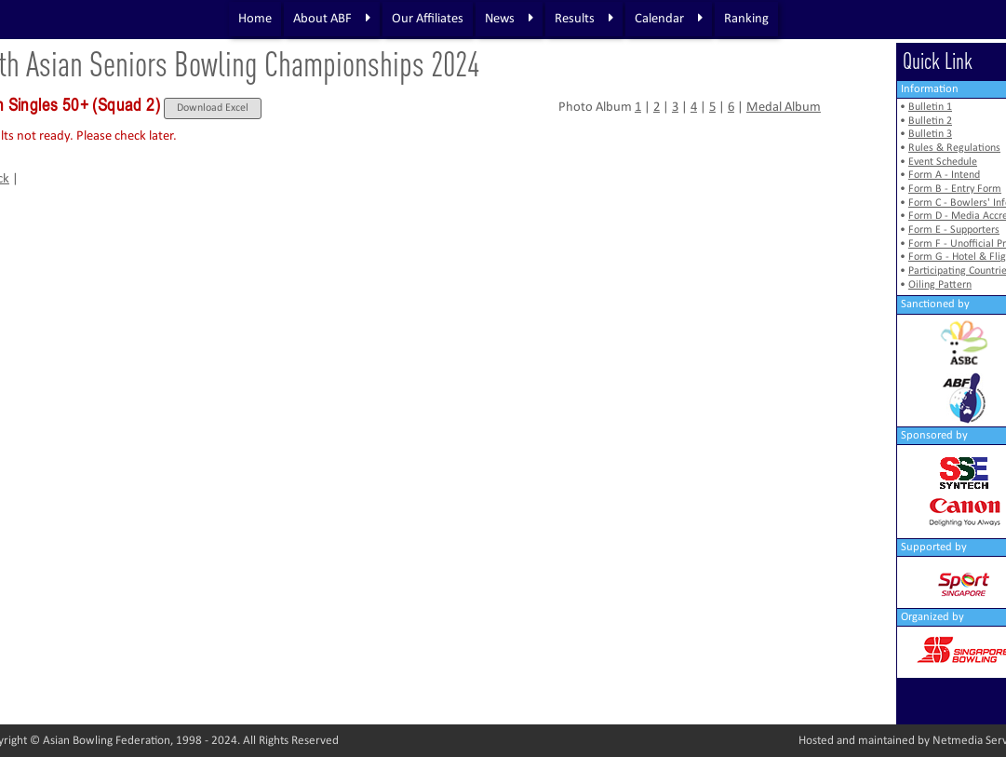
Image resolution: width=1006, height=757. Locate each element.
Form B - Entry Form (954, 189)
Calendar (669, 18)
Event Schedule (942, 162)
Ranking (746, 19)
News (509, 18)
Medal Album (783, 108)
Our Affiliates (427, 19)
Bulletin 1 (930, 107)
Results (584, 18)
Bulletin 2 (930, 121)
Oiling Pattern (940, 285)
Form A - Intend (944, 175)
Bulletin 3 (930, 134)
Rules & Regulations (954, 148)
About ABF (331, 18)
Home (255, 19)
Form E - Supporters (953, 230)
